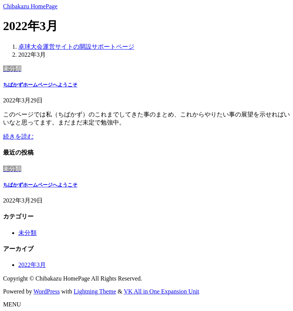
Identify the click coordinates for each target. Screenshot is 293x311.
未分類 (27, 233)
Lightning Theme (95, 291)
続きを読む (18, 136)
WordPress (47, 291)
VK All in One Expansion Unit (162, 291)
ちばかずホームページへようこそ (40, 85)
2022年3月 (32, 265)
